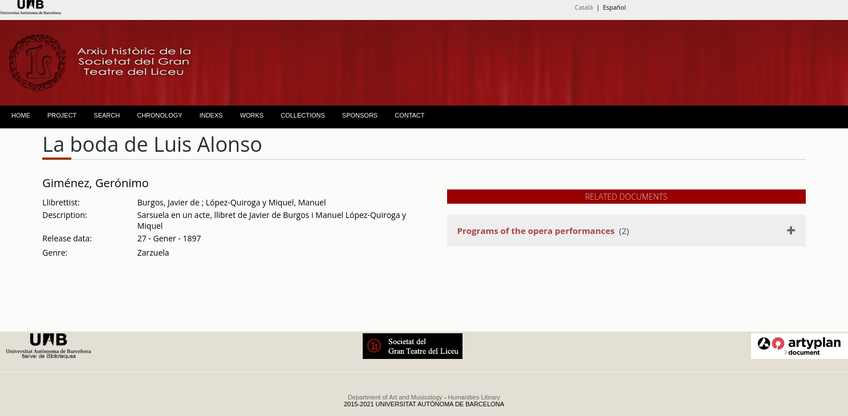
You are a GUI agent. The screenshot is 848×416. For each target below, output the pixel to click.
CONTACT (409, 115)
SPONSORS (360, 115)
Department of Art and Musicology (395, 397)
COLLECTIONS (303, 115)
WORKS (252, 115)
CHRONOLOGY (159, 115)
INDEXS (211, 115)
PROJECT (61, 115)
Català (584, 7)
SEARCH (107, 115)
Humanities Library (474, 397)
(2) (543, 230)
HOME (20, 115)
